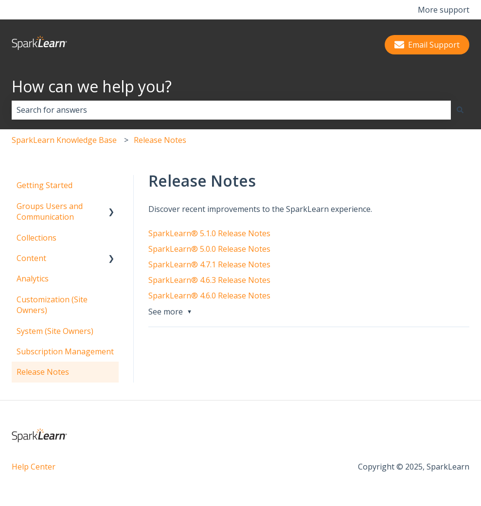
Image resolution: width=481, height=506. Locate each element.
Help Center (33, 466)
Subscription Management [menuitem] (65, 351)
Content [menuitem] (31, 258)
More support (443, 9)
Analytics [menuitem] (33, 278)
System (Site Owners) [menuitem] (55, 331)
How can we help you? (92, 86)
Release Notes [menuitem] (43, 371)
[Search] (460, 110)
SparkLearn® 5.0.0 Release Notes (209, 249)
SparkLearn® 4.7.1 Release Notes (209, 264)
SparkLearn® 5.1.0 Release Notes (209, 233)
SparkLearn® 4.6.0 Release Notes (209, 295)
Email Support (427, 44)
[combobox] (231, 110)
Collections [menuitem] (36, 237)
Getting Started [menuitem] (44, 185)
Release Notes (160, 140)
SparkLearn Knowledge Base (64, 140)
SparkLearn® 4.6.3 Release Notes (209, 280)
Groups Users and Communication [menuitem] (50, 211)
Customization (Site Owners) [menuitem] (52, 304)
